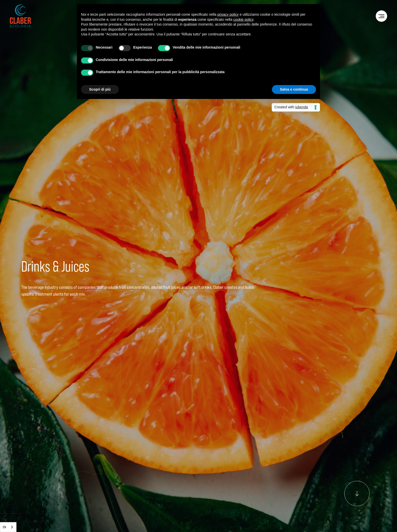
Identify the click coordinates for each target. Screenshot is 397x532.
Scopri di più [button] (100, 89)
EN (4, 527)
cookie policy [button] (243, 19)
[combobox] (8, 527)
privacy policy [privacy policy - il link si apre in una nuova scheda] (228, 14)
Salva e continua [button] (294, 89)
